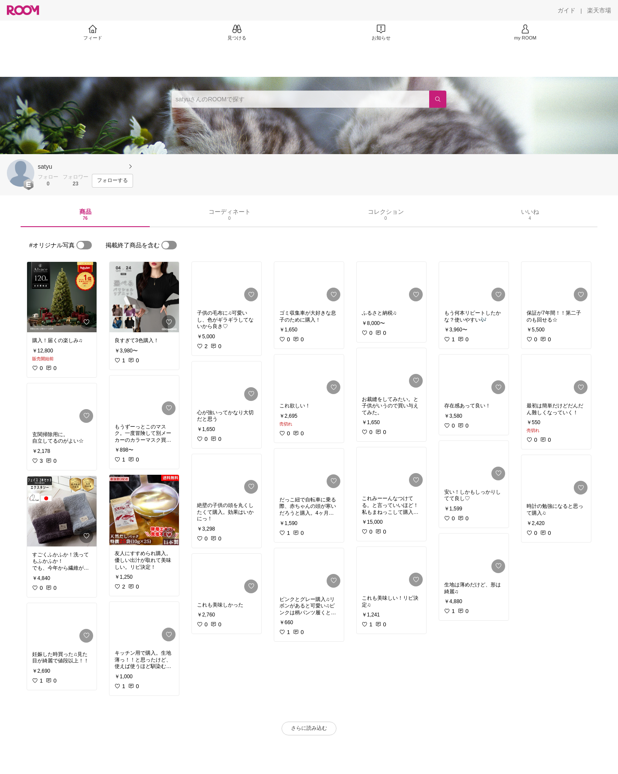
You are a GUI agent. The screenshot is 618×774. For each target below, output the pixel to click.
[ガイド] (566, 10)
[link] (62, 297)
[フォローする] (112, 181)
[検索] (437, 99)
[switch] (84, 245)
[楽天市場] (599, 10)
